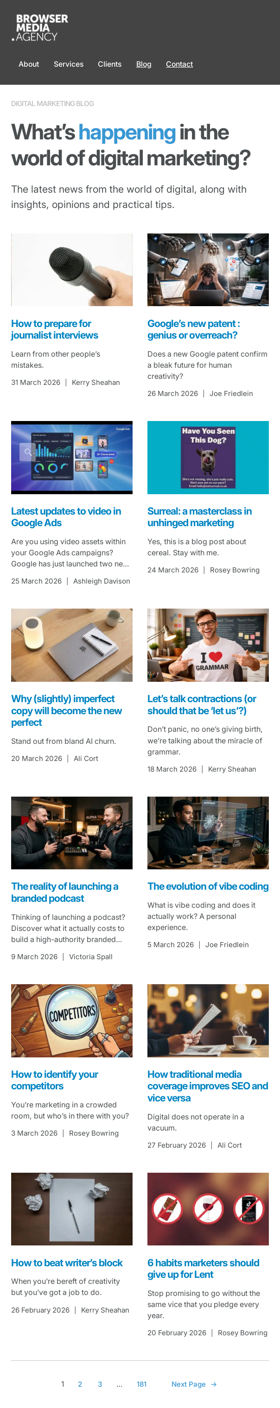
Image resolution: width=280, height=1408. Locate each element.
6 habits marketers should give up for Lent (203, 1269)
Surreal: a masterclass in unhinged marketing (199, 517)
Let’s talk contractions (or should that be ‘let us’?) (201, 705)
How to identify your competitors (54, 1080)
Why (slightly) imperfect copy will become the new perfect (66, 710)
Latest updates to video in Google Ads (66, 517)
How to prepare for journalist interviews (54, 329)
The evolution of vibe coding (207, 886)
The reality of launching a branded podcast (64, 892)
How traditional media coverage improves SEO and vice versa (207, 1086)
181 (141, 1384)
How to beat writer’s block (66, 1263)
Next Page (194, 1384)
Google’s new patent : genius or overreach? (193, 329)
